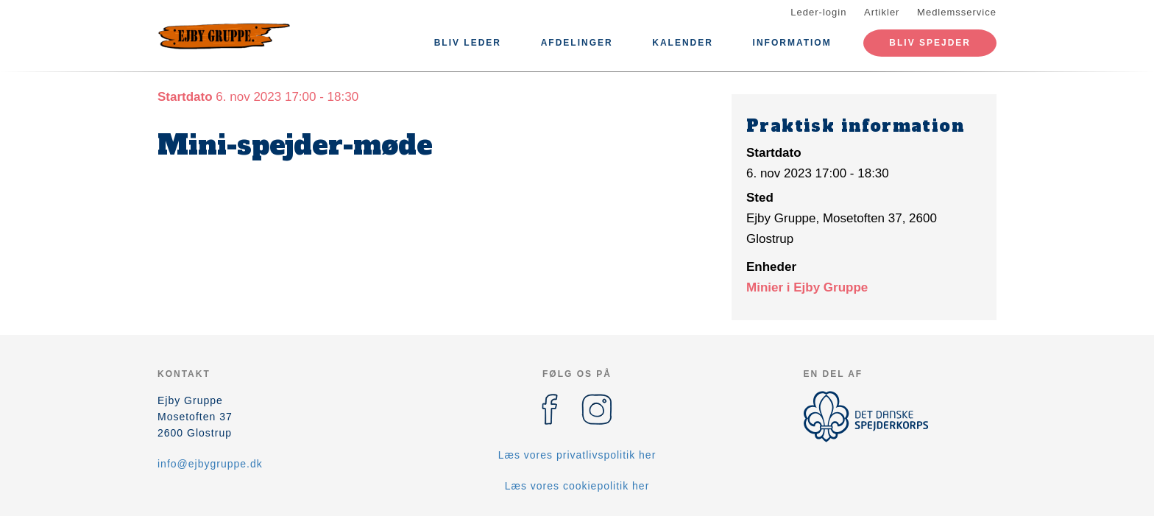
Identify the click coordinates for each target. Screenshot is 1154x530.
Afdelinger (577, 43)
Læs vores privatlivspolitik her (577, 455)
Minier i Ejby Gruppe (807, 287)
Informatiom (792, 43)
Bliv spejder (930, 43)
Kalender (682, 43)
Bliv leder (467, 43)
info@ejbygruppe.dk (210, 464)
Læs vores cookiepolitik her (577, 486)
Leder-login (818, 12)
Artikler (881, 12)
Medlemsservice (957, 12)
